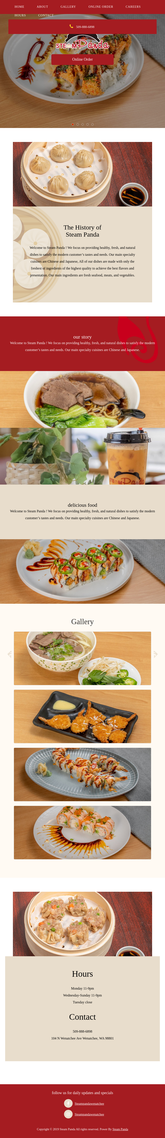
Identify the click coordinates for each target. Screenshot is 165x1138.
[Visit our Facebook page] (68, 1103)
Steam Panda (120, 1129)
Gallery (68, 6)
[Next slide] (155, 655)
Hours (20, 15)
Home (19, 6)
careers (133, 6)
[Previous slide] (9, 655)
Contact (46, 15)
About (42, 6)
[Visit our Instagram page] (68, 1114)
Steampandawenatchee (89, 1103)
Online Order (101, 6)
